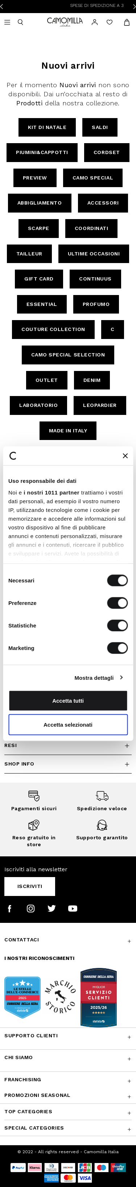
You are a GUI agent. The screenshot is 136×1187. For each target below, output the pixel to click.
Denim (92, 380)
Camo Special (93, 178)
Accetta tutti (68, 701)
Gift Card (39, 279)
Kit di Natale (47, 127)
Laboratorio (38, 405)
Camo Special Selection (68, 355)
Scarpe (38, 228)
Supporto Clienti (31, 1035)
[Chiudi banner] (125, 455)
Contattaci (21, 939)
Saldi (100, 127)
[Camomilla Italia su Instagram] (30, 908)
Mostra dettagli (94, 677)
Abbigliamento (39, 203)
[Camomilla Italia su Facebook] (9, 908)
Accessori (103, 203)
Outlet (47, 380)
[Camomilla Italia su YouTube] (72, 908)
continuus (95, 279)
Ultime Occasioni (94, 254)
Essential (41, 304)
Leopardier (99, 405)
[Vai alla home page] (65, 21)
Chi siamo (18, 1057)
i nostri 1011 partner (51, 492)
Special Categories (34, 1128)
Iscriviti (29, 886)
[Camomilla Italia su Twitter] (51, 908)
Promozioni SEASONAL (37, 1095)
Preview (35, 178)
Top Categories (28, 1111)
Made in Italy (68, 430)
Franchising (22, 1079)
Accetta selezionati (68, 724)
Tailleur (29, 254)
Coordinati (91, 228)
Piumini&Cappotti (42, 152)
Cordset (107, 152)
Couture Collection (53, 329)
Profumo (96, 304)
